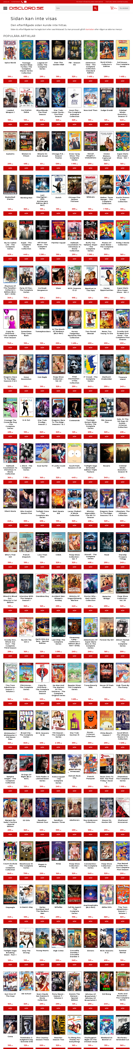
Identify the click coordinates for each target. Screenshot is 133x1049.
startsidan (90, 29)
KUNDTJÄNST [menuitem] (15, 2)
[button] (5, 8)
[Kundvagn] (119, 8)
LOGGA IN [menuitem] (6, 2)
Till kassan (124, 8)
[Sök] (95, 8)
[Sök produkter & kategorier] (74, 8)
